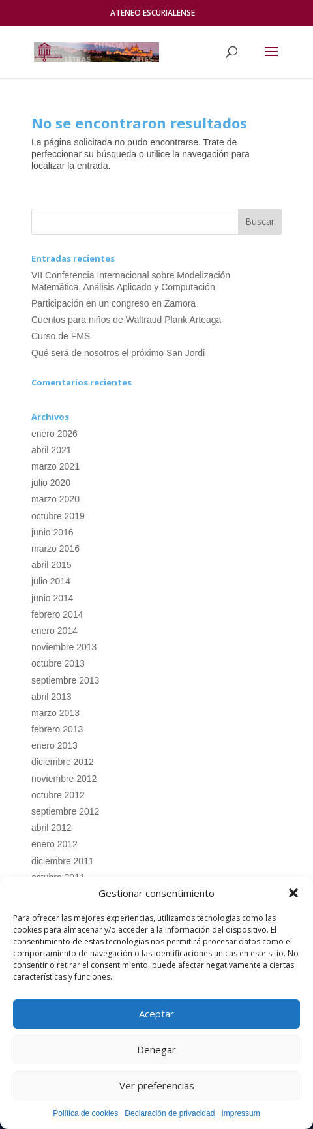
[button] (293, 892)
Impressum (240, 1113)
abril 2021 (51, 450)
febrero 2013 (57, 729)
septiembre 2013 (65, 680)
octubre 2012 (58, 795)
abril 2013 (51, 696)
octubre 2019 (58, 516)
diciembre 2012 (62, 762)
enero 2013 (54, 745)
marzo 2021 (55, 466)
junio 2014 (52, 598)
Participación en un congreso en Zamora (113, 303)
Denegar (156, 1049)
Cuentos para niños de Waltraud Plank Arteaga (126, 319)
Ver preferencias (156, 1085)
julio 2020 (50, 482)
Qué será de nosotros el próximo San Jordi (118, 353)
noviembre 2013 (64, 647)
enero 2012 (54, 844)
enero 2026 (54, 434)
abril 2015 (51, 565)
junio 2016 (52, 532)
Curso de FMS (60, 336)
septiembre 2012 (65, 811)
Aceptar (156, 1013)
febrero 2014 (57, 614)
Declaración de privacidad (170, 1113)
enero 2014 (54, 630)
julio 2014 (50, 581)
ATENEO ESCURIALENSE (152, 12)
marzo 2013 (55, 713)
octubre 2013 (58, 663)
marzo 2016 (55, 548)
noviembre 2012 (64, 779)
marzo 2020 (55, 499)
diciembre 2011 (62, 861)
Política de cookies (85, 1113)
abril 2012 (51, 827)
